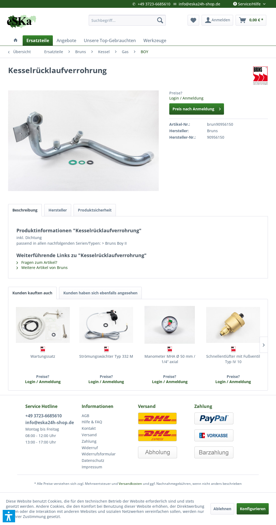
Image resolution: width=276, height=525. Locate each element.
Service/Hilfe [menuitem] (247, 2)
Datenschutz (93, 460)
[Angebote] (66, 40)
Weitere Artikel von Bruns (42, 267)
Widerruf (90, 447)
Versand (89, 434)
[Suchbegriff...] (127, 20)
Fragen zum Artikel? (36, 262)
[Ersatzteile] (38, 40)
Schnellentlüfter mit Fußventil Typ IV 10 (233, 359)
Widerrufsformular (99, 453)
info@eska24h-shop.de (199, 3)
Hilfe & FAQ (92, 421)
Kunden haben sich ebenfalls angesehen (100, 292)
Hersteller (58, 210)
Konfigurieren (252, 508)
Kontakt (89, 428)
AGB (85, 415)
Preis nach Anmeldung (196, 108)
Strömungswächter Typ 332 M (106, 356)
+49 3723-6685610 (154, 3)
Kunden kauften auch (32, 292)
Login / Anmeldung (186, 98)
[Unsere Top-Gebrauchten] (110, 40)
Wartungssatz (42, 356)
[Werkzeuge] (155, 40)
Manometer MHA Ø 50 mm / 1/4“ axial (169, 359)
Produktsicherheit (95, 210)
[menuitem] (127, 20)
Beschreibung (24, 210)
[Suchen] (160, 20)
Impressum (92, 466)
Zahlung (89, 441)
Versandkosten (130, 483)
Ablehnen (222, 508)
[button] (9, 516)
